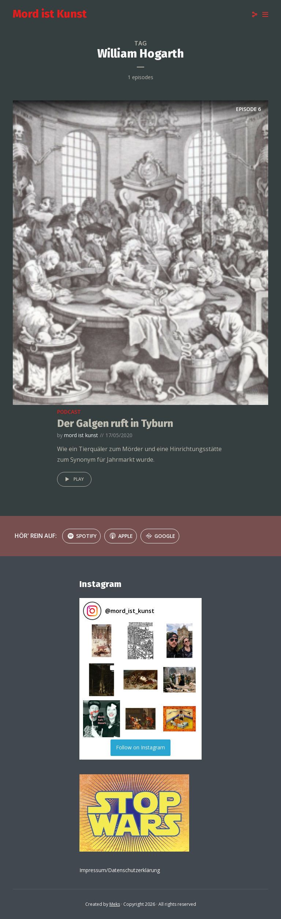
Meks (114, 904)
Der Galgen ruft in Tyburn (115, 423)
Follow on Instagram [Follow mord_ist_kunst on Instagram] (140, 747)
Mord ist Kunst (50, 14)
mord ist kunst (81, 435)
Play (73, 479)
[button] (101, 640)
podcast (69, 411)
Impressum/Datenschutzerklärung (119, 870)
